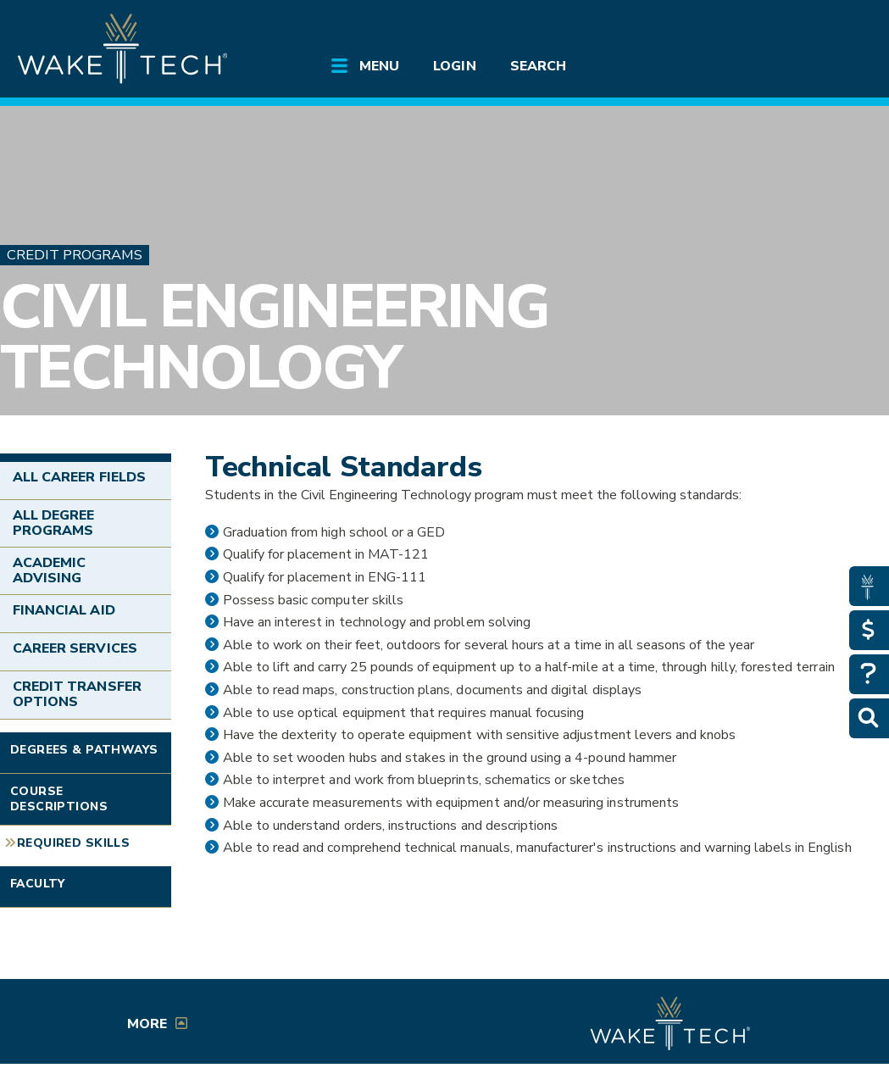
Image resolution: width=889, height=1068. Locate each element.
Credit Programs (74, 254)
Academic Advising (49, 570)
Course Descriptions (59, 799)
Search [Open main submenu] (538, 66)
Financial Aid (64, 610)
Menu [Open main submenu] (379, 66)
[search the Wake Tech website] (795, 27)
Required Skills (73, 843)
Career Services (75, 648)
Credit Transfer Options (77, 694)
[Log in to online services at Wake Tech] (841, 27)
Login (454, 66)
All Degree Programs (53, 523)
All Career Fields (79, 477)
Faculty (37, 884)
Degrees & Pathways (84, 750)
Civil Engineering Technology (274, 337)
